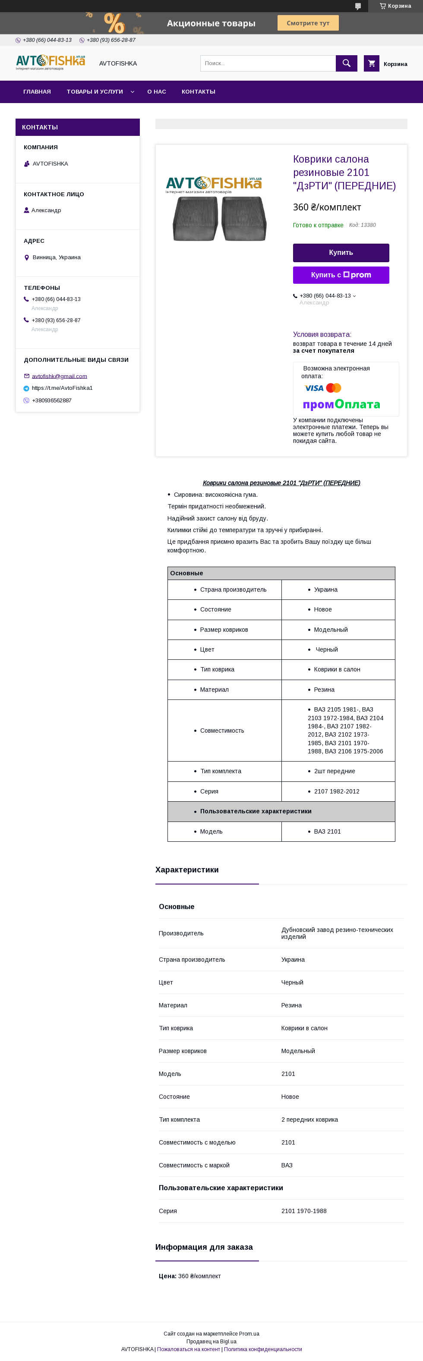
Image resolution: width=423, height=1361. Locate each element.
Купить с (341, 275)
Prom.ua (249, 1334)
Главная (37, 91)
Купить (341, 252)
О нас (156, 91)
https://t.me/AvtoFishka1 (62, 388)
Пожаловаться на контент (188, 1349)
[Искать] (346, 63)
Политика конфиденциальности (263, 1349)
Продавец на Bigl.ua (211, 1342)
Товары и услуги (94, 91)
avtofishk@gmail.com (59, 376)
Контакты (198, 91)
